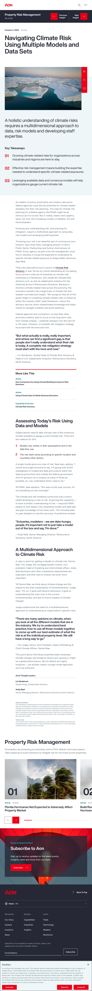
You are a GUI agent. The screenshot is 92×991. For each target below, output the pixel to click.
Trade (45, 919)
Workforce (48, 934)
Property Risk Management (22, 14)
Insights (27, 929)
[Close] (88, 964)
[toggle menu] (85, 4)
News (7, 934)
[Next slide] (15, 820)
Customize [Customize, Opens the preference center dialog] (9, 987)
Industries (28, 924)
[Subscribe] (21, 867)
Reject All (64, 987)
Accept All (81, 987)
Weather (47, 929)
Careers (8, 924)
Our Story (9, 919)
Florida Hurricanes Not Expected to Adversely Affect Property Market (38, 808)
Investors (9, 929)
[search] (79, 5)
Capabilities (29, 919)
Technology (48, 924)
